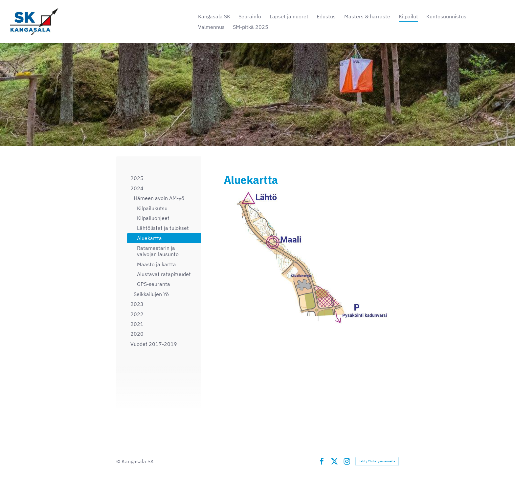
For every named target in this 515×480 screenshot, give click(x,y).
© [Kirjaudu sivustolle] (119, 461)
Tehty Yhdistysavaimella (377, 461)
